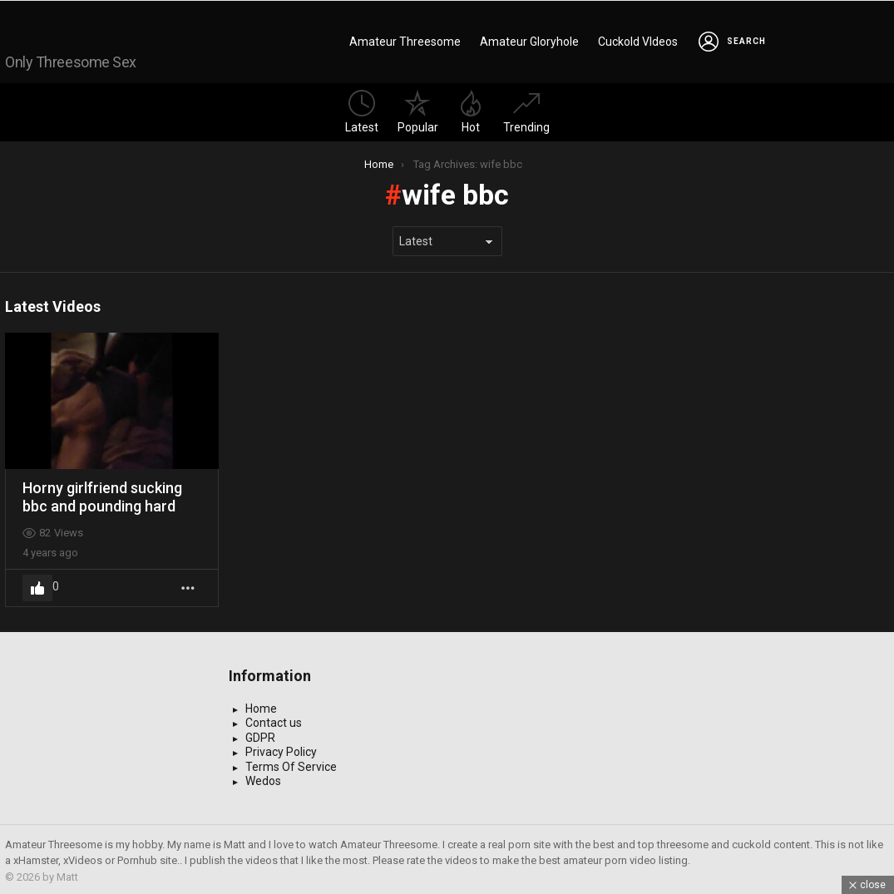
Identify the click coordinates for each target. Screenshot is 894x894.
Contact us (273, 719)
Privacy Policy (281, 748)
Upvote (37, 584)
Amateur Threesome (405, 40)
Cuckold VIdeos (638, 40)
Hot (470, 108)
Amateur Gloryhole (529, 40)
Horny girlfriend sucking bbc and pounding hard (102, 493)
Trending (526, 108)
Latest (361, 108)
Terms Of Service (291, 763)
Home (261, 705)
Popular (418, 108)
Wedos (263, 777)
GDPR (260, 734)
